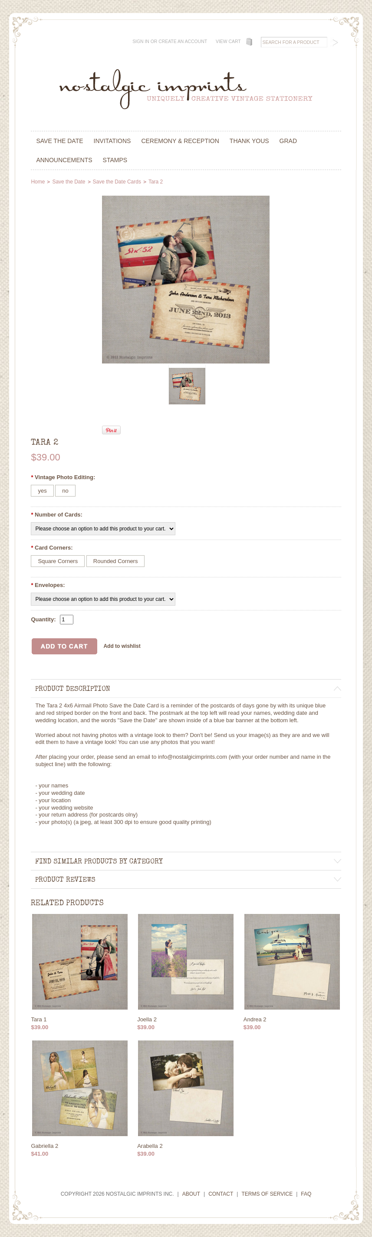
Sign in (140, 41)
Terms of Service (267, 1194)
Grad (288, 140)
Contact (220, 1194)
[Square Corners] (58, 561)
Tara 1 (38, 1019)
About (191, 1194)
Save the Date (59, 140)
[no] (65, 491)
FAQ (306, 1194)
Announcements (64, 160)
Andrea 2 (255, 1019)
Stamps (115, 160)
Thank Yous (249, 140)
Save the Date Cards (117, 182)
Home (38, 182)
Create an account (182, 41)
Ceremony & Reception (180, 140)
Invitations (112, 140)
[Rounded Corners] (115, 561)
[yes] (42, 491)
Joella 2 (147, 1019)
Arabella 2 (150, 1146)
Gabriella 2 (44, 1146)
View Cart (228, 41)
